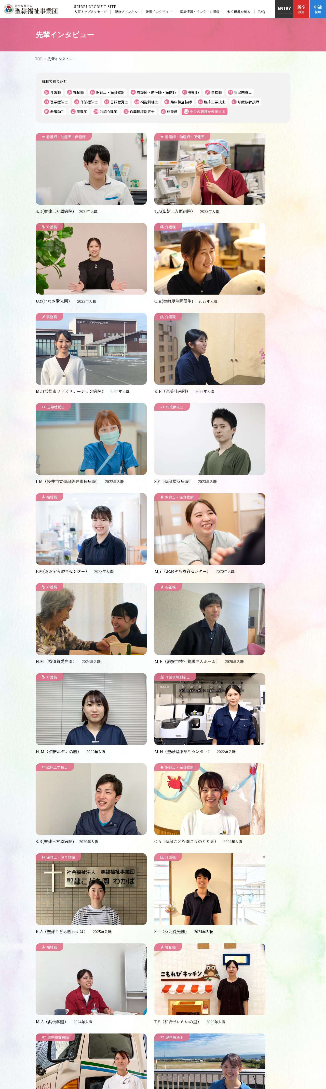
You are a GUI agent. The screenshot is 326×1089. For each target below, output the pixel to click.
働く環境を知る (238, 11)
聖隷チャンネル (126, 11)
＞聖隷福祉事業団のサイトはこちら (163, 1064)
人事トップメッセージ (90, 11)
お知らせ (108, 994)
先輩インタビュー (158, 11)
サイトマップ (241, 1002)
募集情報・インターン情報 (199, 11)
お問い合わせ (187, 1002)
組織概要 (215, 1002)
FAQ (261, 11)
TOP (88, 994)
